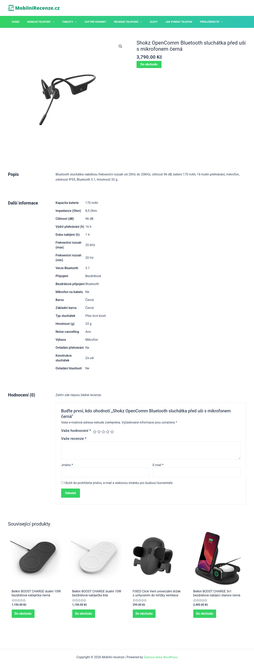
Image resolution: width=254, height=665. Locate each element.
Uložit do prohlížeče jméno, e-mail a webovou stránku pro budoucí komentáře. (118, 483)
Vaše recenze (74, 438)
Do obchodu (149, 64)
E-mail (158, 465)
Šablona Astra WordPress (161, 657)
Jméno (67, 465)
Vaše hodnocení (76, 430)
